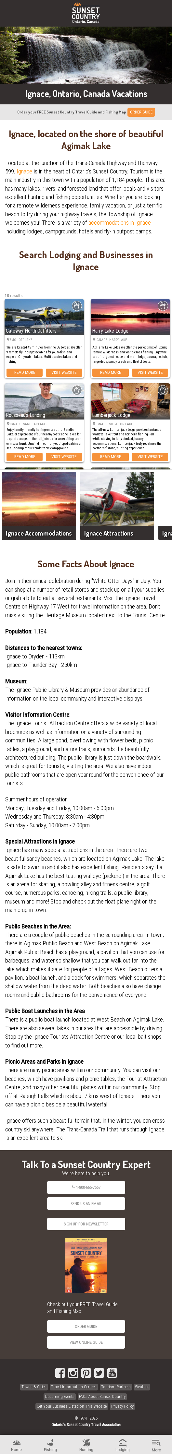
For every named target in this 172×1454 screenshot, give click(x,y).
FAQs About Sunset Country (102, 1396)
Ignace (24, 171)
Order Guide (86, 1326)
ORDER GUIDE (141, 112)
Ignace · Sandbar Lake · (29, 424)
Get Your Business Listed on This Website (72, 1406)
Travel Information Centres (74, 1386)
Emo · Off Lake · (22, 340)
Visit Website (63, 372)
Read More (24, 372)
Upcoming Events (59, 1396)
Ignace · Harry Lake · (112, 340)
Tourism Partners (116, 1386)
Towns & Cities (33, 1386)
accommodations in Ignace (119, 222)
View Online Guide (86, 1342)
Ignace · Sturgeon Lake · (115, 424)
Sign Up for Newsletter (86, 1224)
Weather (142, 1386)
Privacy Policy (122, 1406)
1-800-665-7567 (86, 1187)
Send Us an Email (86, 1203)
